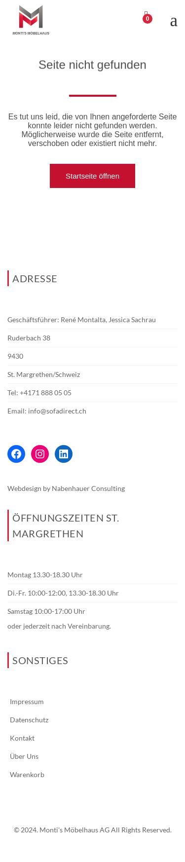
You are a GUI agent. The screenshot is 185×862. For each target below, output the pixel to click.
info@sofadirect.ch (57, 411)
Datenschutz (29, 719)
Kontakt (22, 738)
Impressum (27, 701)
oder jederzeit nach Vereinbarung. (59, 626)
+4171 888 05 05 (46, 392)
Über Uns (24, 756)
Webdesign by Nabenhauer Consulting (66, 488)
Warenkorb (27, 774)
